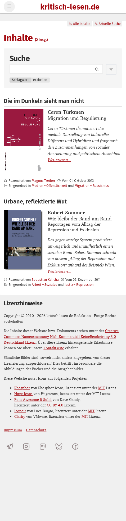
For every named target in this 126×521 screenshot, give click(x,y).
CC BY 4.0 (55, 405)
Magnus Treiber (43, 181)
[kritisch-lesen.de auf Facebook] (75, 446)
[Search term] (56, 69)
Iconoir (20, 411)
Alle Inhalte (79, 24)
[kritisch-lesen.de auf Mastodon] (43, 446)
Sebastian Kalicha (45, 280)
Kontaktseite (53, 348)
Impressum (13, 430)
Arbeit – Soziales (44, 285)
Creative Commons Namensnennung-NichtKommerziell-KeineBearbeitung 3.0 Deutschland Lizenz (61, 336)
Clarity (19, 416)
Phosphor (22, 388)
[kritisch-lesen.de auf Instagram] (26, 446)
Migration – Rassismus (92, 186)
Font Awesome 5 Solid (33, 399)
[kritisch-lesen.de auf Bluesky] (59, 446)
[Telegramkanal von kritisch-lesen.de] (10, 446)
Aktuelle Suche (107, 24)
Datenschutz (36, 430)
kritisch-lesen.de (70, 7)
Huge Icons (23, 393)
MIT (101, 388)
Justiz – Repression (79, 285)
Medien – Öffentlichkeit (49, 186)
